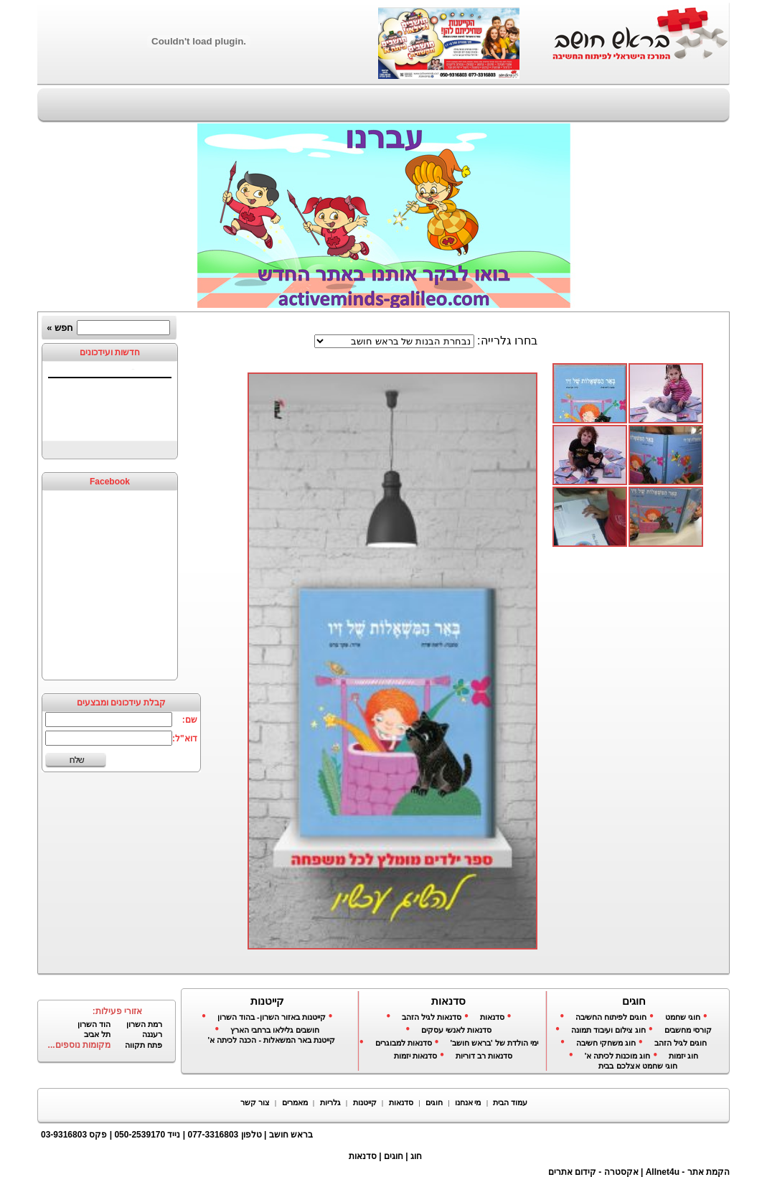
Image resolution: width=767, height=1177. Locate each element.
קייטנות (365, 1102)
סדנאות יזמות (415, 1055)
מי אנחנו (468, 1102)
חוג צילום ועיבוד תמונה (608, 1030)
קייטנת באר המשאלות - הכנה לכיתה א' (272, 1040)
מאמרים (295, 1102)
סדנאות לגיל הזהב (431, 1017)
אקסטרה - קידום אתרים (593, 1172)
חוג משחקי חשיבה (606, 1042)
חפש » (60, 327)
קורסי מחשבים (688, 1030)
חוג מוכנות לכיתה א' (618, 1055)
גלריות (330, 1102)
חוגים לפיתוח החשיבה (610, 1017)
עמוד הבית (510, 1102)
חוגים (434, 1102)
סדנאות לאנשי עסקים (456, 1030)
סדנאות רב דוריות (484, 1055)
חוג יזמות (683, 1055)
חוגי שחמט (682, 1017)
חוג (416, 1156)
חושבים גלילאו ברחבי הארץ (274, 1030)
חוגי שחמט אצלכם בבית (637, 1065)
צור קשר (255, 1102)
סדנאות (492, 1017)
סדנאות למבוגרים (403, 1042)
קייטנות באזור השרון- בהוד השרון (271, 1017)
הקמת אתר (708, 1172)
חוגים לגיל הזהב (680, 1042)
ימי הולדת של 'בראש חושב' (493, 1042)
